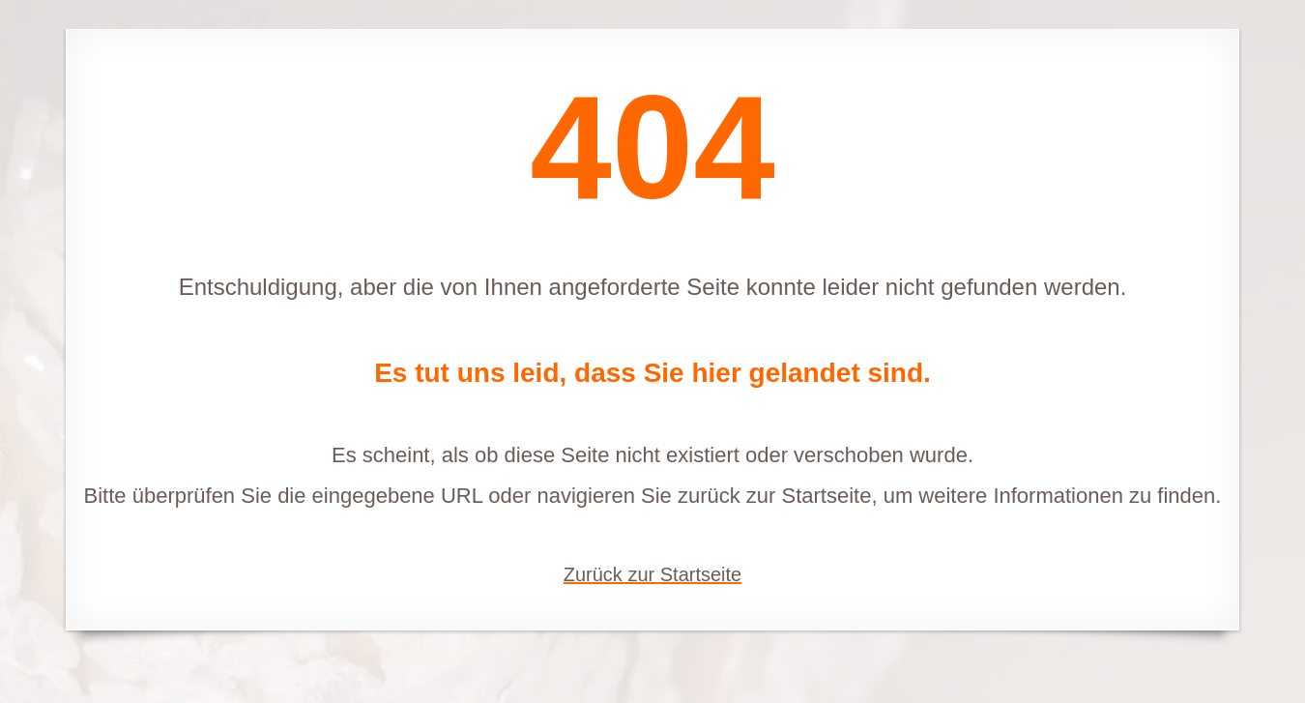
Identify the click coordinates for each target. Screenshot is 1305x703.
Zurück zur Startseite (653, 574)
